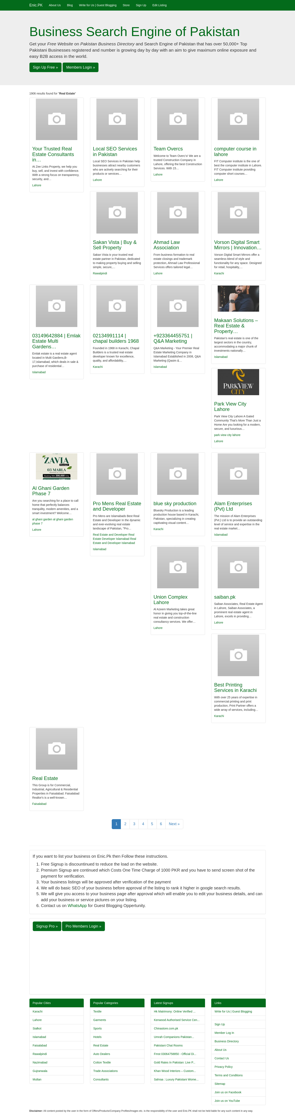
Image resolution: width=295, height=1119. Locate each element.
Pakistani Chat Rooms (168, 1045)
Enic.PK (36, 5)
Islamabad (39, 372)
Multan (37, 1079)
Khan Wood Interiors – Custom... (175, 1071)
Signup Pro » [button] (47, 926)
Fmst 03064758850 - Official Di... (175, 1054)
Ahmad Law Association (167, 244)
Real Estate (45, 778)
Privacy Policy (224, 1066)
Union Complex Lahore (171, 599)
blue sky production (175, 503)
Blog (70, 5)
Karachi (219, 273)
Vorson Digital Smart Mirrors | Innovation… (238, 244)
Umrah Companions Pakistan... (174, 1037)
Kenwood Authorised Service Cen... (177, 1020)
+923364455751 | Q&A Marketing (173, 338)
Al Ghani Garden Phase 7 (50, 490)
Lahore (36, 185)
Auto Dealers (101, 1054)
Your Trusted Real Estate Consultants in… (53, 154)
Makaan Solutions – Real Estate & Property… (236, 325)
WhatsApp (77, 905)
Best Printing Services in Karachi (235, 687)
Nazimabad (40, 1062)
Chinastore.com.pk (166, 1028)
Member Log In (224, 1032)
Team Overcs (168, 148)
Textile (97, 1011)
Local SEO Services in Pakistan (115, 151)
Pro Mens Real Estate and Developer (117, 506)
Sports (97, 1028)
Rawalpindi (100, 273)
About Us (55, 5)
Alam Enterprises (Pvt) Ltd (233, 506)
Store (126, 5)
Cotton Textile (102, 1062)
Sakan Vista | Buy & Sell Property (115, 244)
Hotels (97, 1037)
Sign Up (141, 5)
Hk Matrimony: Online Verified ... (175, 1011)
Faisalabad (39, 803)
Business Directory (227, 1041)
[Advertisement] (147, 962)
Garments (99, 1020)
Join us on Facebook (228, 1092)
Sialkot (37, 1028)
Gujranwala (40, 1071)
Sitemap (220, 1083)
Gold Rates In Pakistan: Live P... (174, 1062)
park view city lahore (227, 435)
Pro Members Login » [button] (83, 926)
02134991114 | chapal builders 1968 (116, 338)
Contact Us (222, 1058)
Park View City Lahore (230, 406)
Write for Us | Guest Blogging (98, 5)
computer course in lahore (235, 151)
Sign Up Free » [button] (45, 67)
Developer (108, 538)
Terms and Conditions (229, 1075)
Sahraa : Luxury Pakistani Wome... (176, 1079)
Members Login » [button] (80, 67)
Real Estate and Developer (110, 534)
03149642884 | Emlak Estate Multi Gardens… (56, 341)
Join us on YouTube (227, 1100)
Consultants (101, 1079)
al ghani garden (42, 519)
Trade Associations (105, 1071)
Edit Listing (159, 5)
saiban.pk (225, 597)
